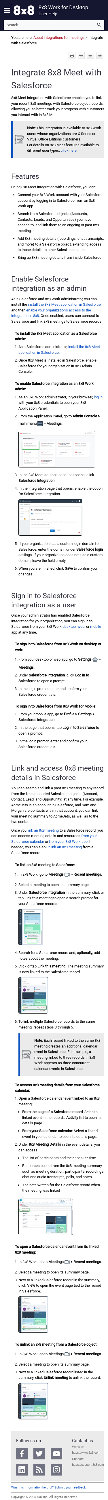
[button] (99, 25)
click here (69, 150)
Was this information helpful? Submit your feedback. (49, 1487)
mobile (95, 626)
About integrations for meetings (59, 37)
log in (98, 397)
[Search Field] (54, 25)
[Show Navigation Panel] (7, 10)
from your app (68, 841)
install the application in (64, 304)
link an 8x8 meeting (43, 830)
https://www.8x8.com (86, 1452)
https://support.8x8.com (88, 1464)
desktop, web (73, 626)
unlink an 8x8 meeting (64, 847)
